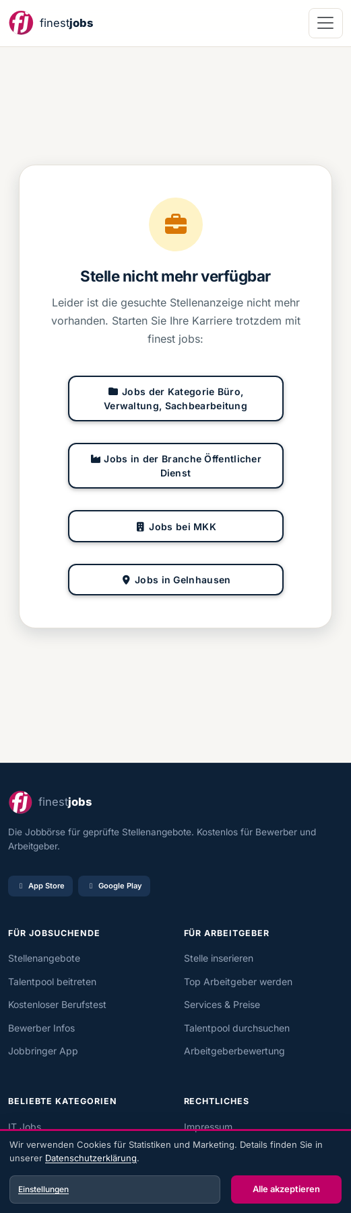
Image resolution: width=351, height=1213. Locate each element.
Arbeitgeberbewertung (234, 1050)
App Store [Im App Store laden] (40, 885)
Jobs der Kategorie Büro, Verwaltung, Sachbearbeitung (175, 398)
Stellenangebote (44, 958)
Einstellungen (43, 1189)
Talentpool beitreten (52, 981)
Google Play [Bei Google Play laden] (114, 885)
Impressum (208, 1126)
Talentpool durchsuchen (237, 1028)
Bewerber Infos (41, 1028)
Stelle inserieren (218, 958)
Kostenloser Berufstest (57, 1004)
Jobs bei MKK (175, 526)
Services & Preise (222, 1004)
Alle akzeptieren (286, 1188)
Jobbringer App (43, 1050)
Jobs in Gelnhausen (176, 579)
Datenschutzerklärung (91, 1158)
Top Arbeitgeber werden (238, 981)
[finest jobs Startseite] (50, 23)
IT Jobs (24, 1126)
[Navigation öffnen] (326, 23)
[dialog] (175, 1172)
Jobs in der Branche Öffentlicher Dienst (175, 465)
